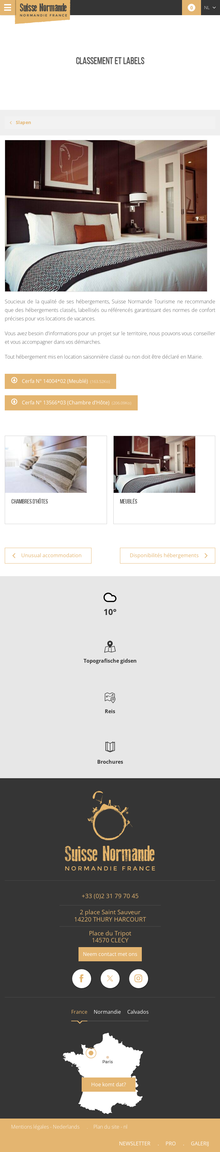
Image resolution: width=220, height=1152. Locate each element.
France (79, 1011)
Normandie (107, 1011)
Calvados (138, 1011)
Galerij (200, 1143)
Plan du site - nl (110, 1126)
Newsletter (134, 1143)
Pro (171, 1143)
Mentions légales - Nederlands (45, 1126)
